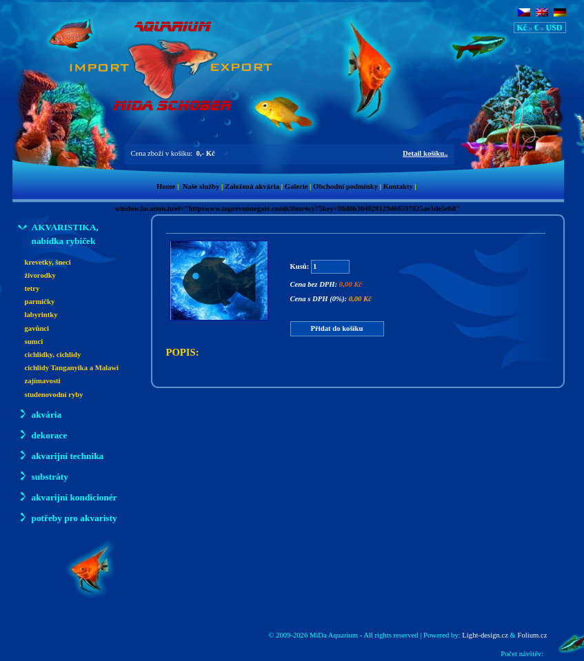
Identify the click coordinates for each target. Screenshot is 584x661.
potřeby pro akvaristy (67, 517)
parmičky (40, 301)
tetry (32, 288)
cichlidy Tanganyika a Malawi (72, 368)
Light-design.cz (485, 635)
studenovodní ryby (54, 394)
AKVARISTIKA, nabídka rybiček (58, 233)
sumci (34, 341)
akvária (40, 414)
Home (166, 186)
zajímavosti (43, 381)
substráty (43, 476)
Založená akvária (252, 186)
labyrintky (41, 314)
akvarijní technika (61, 455)
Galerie (296, 186)
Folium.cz (532, 635)
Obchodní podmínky (345, 186)
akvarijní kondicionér (67, 496)
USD (553, 27)
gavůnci (37, 328)
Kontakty (398, 186)
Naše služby (201, 186)
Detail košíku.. (425, 153)
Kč (522, 27)
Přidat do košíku (337, 328)
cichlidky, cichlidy (53, 354)
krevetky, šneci (48, 262)
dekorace (43, 434)
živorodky (40, 275)
